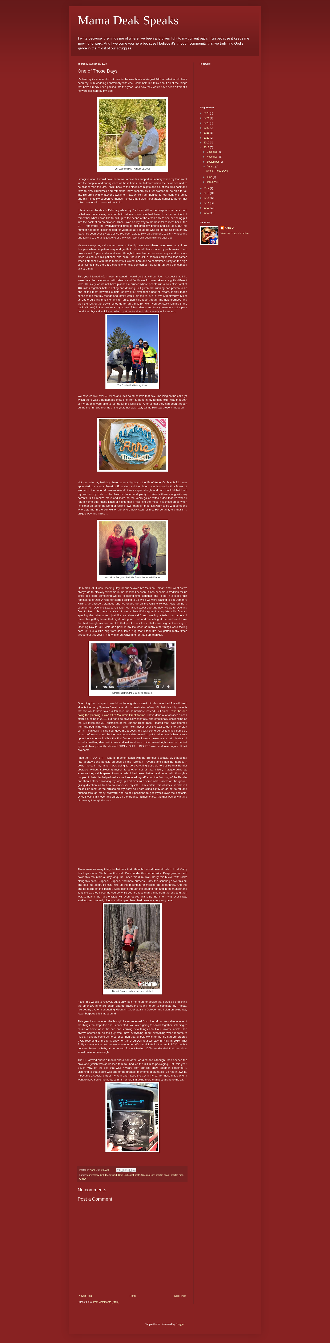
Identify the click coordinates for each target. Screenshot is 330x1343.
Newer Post (85, 1295)
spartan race (177, 1175)
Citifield (113, 1175)
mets (137, 1175)
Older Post (180, 1295)
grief (131, 1175)
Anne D (229, 227)
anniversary (93, 1175)
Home (133, 1295)
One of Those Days (217, 170)
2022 (207, 127)
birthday (104, 1175)
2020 (207, 137)
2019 (207, 142)
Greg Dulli (123, 1175)
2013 (207, 207)
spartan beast (162, 1175)
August (211, 166)
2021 (207, 132)
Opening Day (147, 1175)
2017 (207, 188)
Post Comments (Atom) (106, 1302)
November (213, 156)
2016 (207, 193)
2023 (207, 123)
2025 (207, 113)
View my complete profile (235, 233)
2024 (207, 118)
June (210, 177)
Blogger (180, 1324)
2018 (207, 147)
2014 (207, 203)
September (213, 161)
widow (82, 1178)
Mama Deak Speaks (128, 20)
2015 (207, 197)
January (211, 181)
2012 (207, 212)
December (213, 151)
